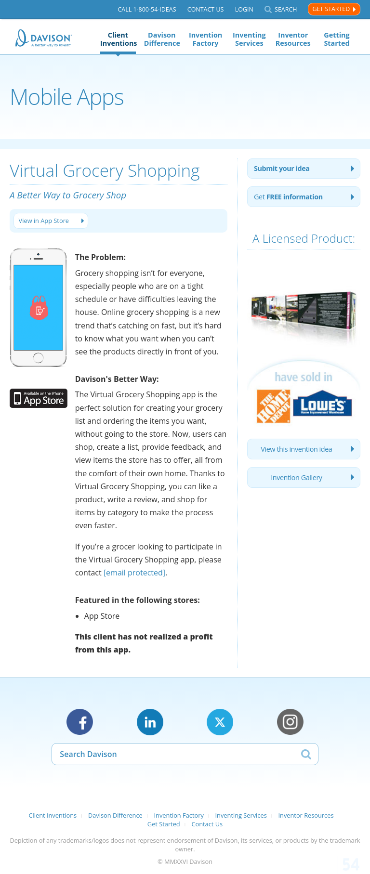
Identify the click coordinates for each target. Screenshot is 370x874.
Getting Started (336, 39)
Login (244, 9)
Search (286, 9)
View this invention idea (296, 449)
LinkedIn (150, 722)
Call (147, 9)
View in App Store (45, 220)
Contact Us (205, 9)
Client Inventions (118, 39)
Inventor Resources (293, 39)
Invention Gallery (296, 477)
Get (288, 196)
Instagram (290, 722)
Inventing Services (249, 39)
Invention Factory (205, 39)
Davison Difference (162, 39)
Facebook (79, 722)
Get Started (331, 9)
